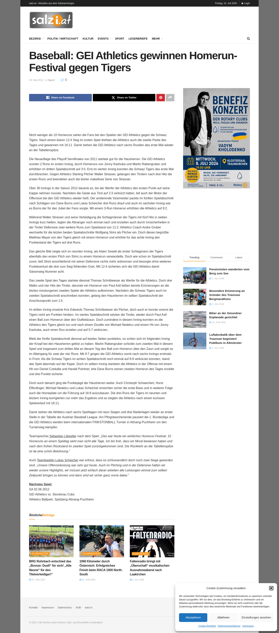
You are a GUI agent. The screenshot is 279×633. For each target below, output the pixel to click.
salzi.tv (88, 607)
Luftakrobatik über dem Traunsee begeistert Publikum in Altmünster (225, 338)
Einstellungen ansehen (256, 617)
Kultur (88, 38)
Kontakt (33, 607)
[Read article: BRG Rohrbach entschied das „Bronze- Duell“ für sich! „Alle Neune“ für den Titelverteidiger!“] (51, 541)
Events (103, 38)
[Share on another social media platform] (170, 97)
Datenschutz (65, 607)
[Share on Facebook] (60, 97)
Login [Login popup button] (246, 3)
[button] (271, 588)
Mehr (156, 38)
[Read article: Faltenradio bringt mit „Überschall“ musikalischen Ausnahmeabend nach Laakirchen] (152, 541)
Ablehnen (223, 617)
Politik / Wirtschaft (62, 38)
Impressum (248, 626)
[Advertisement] (179, 19)
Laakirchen (140, 553)
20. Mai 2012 (36, 80)
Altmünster (40, 553)
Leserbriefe (138, 38)
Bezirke (35, 38)
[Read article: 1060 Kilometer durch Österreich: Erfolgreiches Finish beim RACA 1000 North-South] (101, 541)
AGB (78, 607)
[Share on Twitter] (124, 97)
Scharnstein (91, 553)
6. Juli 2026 (137, 579)
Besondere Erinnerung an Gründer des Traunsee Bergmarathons (227, 295)
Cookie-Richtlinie (207, 626)
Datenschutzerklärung (229, 626)
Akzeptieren (193, 617)
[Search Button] (248, 38)
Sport (119, 38)
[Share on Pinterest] (160, 97)
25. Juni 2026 (37, 579)
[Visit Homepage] (51, 20)
